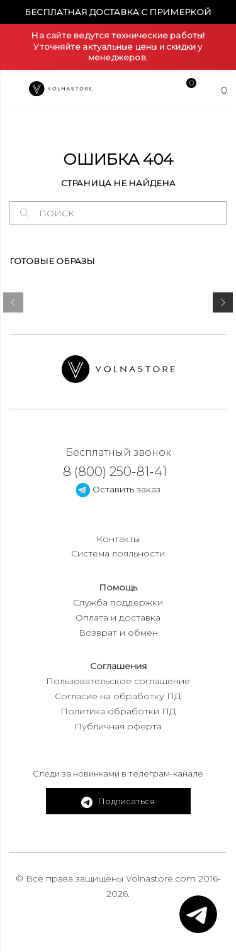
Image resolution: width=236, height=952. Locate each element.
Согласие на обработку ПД (118, 696)
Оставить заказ (118, 489)
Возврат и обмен (118, 632)
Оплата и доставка (118, 617)
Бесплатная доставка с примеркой (118, 12)
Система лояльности (118, 553)
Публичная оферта (118, 726)
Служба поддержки (118, 602)
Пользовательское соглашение (118, 681)
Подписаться (118, 802)
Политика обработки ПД (118, 711)
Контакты (118, 539)
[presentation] (13, 305)
